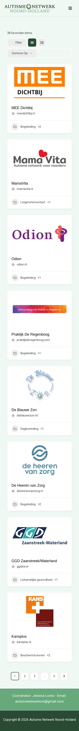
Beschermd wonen (28, 655)
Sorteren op (20, 53)
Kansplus (19, 636)
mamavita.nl (25, 189)
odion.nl (22, 264)
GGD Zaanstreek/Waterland (34, 561)
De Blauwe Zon (24, 410)
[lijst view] (42, 42)
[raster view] (32, 42)
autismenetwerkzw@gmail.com (39, 701)
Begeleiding (23, 126)
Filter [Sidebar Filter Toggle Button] (17, 42)
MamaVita (19, 183)
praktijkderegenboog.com (33, 340)
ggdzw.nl (22, 566)
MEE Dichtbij (22, 108)
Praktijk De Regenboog (30, 334)
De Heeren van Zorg (28, 485)
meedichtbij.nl (26, 113)
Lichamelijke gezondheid (31, 579)
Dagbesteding (24, 428)
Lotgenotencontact (28, 202)
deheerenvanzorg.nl (30, 491)
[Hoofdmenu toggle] (70, 8)
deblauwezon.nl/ (27, 415)
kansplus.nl (24, 642)
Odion (16, 259)
